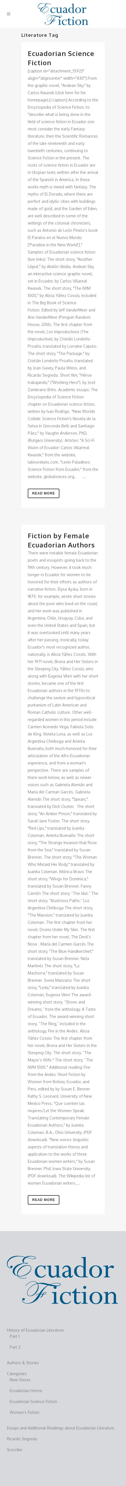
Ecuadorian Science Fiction (33, 1401)
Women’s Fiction (24, 1412)
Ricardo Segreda (22, 1438)
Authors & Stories (23, 1362)
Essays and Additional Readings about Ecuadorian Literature (60, 1428)
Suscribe (14, 1449)
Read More (43, 493)
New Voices (20, 1379)
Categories (17, 1373)
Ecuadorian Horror (26, 1390)
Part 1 (14, 1336)
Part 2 (15, 1347)
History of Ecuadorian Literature (35, 1330)
